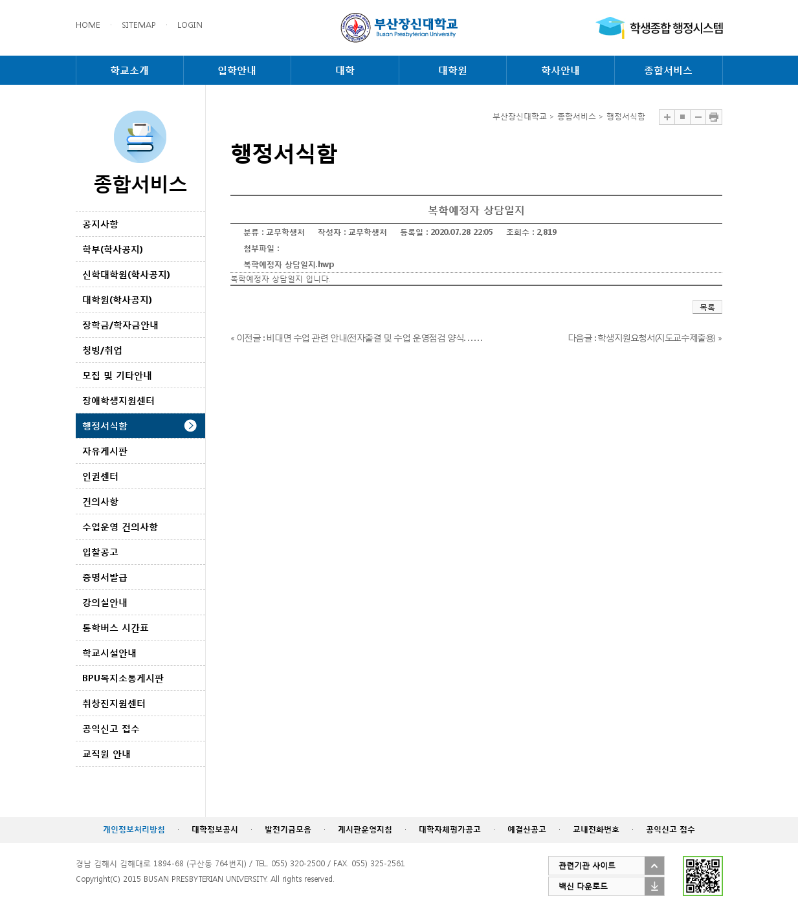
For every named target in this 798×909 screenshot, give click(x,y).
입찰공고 (100, 551)
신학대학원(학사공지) (126, 274)
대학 (345, 69)
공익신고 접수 (111, 728)
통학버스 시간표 (115, 627)
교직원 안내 (106, 753)
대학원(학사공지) (117, 299)
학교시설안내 (109, 652)
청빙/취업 (102, 350)
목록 (707, 307)
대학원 (452, 69)
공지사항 (100, 223)
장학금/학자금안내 (120, 324)
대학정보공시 (215, 829)
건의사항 (100, 501)
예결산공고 (526, 829)
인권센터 (100, 476)
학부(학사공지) (112, 249)
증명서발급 (104, 577)
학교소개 (129, 69)
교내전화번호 (596, 829)
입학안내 (236, 69)
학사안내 (560, 69)
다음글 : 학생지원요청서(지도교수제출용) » (644, 337)
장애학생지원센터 (118, 400)
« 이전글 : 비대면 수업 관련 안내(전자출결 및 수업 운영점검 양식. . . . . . (356, 337)
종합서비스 (668, 69)
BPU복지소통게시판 (123, 678)
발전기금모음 (288, 829)
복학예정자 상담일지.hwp (288, 264)
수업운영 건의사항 (120, 526)
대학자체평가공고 (450, 829)
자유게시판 (104, 450)
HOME (88, 24)
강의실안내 (104, 602)
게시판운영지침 (365, 829)
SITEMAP (139, 24)
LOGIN (190, 24)
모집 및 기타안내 (117, 375)
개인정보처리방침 (134, 829)
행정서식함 (104, 425)
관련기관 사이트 (587, 865)
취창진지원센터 (114, 703)
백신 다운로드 (583, 886)
